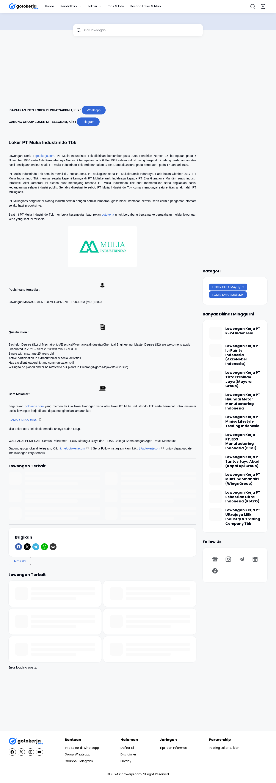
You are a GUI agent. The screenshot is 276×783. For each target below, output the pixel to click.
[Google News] (215, 559)
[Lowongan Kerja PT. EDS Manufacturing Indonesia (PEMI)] (215, 439)
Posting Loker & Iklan (145, 6)
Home (49, 6)
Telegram (88, 122)
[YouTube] (39, 752)
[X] (27, 546)
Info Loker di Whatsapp (82, 748)
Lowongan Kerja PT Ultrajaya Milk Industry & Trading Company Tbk (242, 517)
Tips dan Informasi (173, 748)
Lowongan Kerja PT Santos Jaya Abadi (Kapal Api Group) (242, 461)
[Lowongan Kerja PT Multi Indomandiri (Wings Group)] (215, 479)
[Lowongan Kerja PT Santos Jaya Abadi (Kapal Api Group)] (215, 461)
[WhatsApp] (44, 546)
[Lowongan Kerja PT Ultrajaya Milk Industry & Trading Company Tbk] (215, 514)
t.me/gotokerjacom (72, 448)
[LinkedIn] (255, 559)
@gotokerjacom (149, 448)
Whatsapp (93, 110)
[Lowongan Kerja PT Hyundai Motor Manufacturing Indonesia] (215, 399)
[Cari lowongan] (142, 30)
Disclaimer (128, 754)
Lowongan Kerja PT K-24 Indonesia (242, 331)
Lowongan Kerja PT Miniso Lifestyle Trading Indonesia (242, 421)
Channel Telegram (79, 761)
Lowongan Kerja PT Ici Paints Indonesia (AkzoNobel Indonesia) (242, 355)
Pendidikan (71, 6)
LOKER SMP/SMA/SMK (227, 295)
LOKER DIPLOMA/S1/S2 (228, 287)
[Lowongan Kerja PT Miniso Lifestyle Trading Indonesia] (215, 421)
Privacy (126, 761)
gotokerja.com (44, 156)
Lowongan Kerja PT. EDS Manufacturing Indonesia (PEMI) (240, 442)
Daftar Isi (127, 748)
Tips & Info (116, 6)
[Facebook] (18, 546)
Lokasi (95, 6)
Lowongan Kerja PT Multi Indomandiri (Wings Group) (242, 479)
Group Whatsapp (77, 754)
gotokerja (108, 214)
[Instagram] (228, 559)
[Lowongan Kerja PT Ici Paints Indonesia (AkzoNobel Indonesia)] (215, 350)
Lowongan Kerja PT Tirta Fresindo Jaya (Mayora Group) (242, 379)
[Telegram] (35, 546)
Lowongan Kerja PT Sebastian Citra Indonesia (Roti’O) (242, 497)
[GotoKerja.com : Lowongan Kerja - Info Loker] (26, 741)
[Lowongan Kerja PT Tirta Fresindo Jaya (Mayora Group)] (215, 377)
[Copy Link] (53, 546)
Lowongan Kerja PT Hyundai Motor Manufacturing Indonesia (242, 402)
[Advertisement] (138, 73)
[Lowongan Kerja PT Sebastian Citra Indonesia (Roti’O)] (215, 496)
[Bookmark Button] (263, 6)
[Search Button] (252, 6)
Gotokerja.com (130, 774)
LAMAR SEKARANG (23, 420)
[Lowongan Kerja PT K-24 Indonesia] (215, 333)
